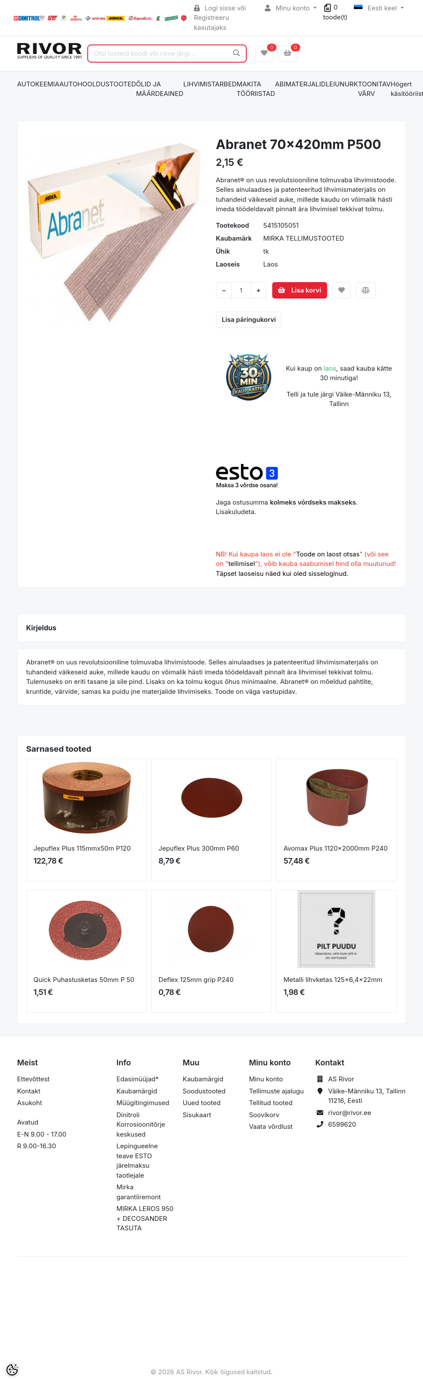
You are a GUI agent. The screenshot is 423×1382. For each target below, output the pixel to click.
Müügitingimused (143, 1103)
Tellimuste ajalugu (276, 1091)
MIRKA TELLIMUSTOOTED (303, 238)
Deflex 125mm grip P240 (196, 979)
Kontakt (29, 1091)
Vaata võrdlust (271, 1126)
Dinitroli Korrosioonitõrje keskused (141, 1124)
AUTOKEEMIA (38, 84)
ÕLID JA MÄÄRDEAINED (159, 89)
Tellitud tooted (271, 1103)
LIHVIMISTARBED (209, 84)
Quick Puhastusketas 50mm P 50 (84, 979)
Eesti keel (376, 8)
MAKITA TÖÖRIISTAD (255, 89)
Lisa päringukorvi (249, 319)
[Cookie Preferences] (12, 1370)
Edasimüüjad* (138, 1079)
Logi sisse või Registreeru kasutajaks (220, 18)
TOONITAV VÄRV (374, 89)
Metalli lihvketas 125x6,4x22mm (332, 979)
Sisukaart (197, 1115)
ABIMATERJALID (300, 84)
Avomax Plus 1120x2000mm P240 (335, 848)
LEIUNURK (342, 84)
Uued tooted (202, 1103)
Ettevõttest (33, 1079)
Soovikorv (264, 1115)
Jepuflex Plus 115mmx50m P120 (82, 848)
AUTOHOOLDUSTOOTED (97, 84)
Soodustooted (204, 1091)
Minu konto (288, 8)
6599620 (342, 1124)
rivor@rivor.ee (349, 1113)
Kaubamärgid (137, 1091)
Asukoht (29, 1103)
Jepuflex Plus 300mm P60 (199, 848)
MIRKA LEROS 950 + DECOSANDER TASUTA (145, 1218)
